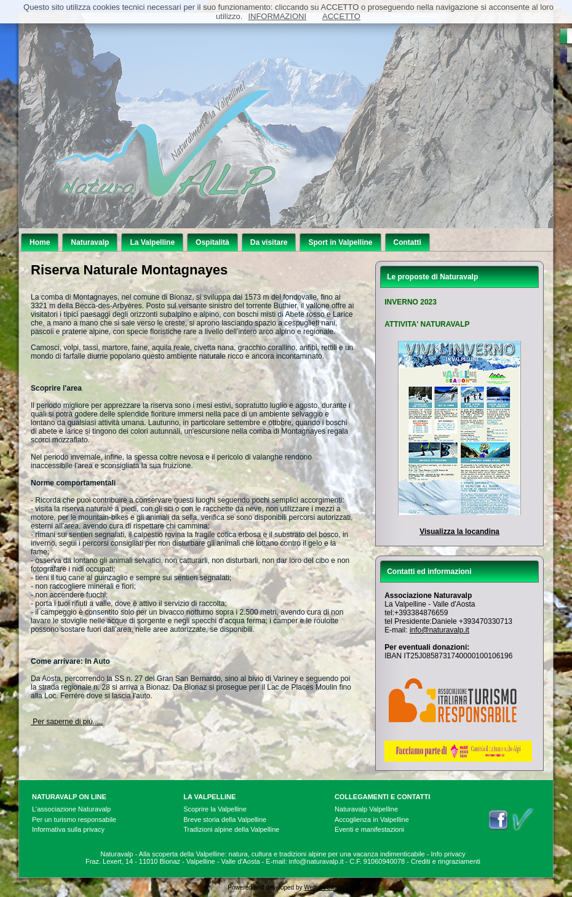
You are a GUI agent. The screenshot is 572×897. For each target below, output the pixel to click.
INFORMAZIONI (277, 16)
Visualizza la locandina (459, 531)
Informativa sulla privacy (68, 829)
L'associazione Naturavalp (71, 809)
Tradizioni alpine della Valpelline (231, 829)
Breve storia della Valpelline (224, 819)
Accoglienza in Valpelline (372, 819)
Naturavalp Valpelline (366, 809)
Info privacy (448, 854)
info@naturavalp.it (439, 630)
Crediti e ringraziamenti (445, 861)
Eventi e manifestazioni (369, 829)
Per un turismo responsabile (74, 819)
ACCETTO (341, 16)
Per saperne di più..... (67, 721)
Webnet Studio (324, 887)
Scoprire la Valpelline (215, 809)
